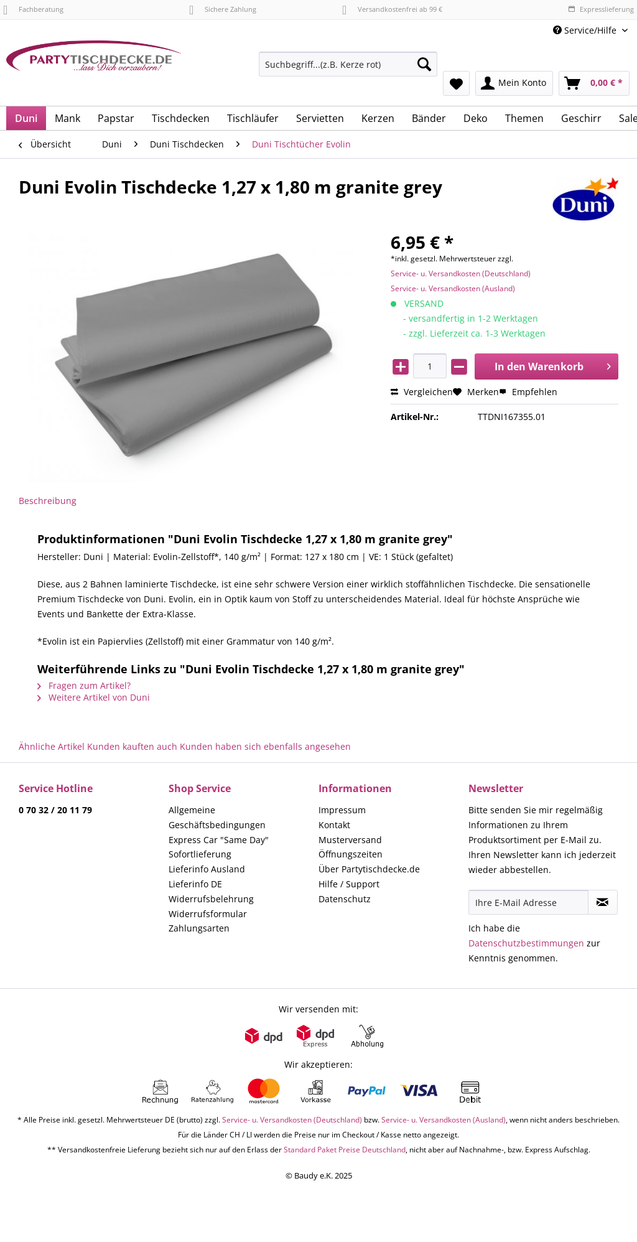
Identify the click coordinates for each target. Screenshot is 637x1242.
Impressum (342, 810)
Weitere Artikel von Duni (93, 697)
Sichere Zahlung (222, 9)
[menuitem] (348, 70)
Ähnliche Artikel (52, 746)
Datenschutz (344, 899)
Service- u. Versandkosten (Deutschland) (461, 273)
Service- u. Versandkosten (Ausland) (453, 288)
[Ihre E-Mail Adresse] (528, 902)
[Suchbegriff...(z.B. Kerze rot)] (348, 64)
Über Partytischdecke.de (369, 869)
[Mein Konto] (514, 83)
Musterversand (350, 840)
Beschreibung (48, 501)
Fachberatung (33, 9)
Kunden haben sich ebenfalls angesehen (265, 746)
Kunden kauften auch (132, 746)
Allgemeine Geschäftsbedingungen (217, 817)
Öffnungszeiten (350, 854)
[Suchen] (424, 64)
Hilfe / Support (348, 884)
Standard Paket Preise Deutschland (345, 1149)
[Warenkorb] (594, 83)
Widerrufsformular (208, 914)
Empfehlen (528, 392)
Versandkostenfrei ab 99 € (392, 9)
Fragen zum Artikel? (84, 685)
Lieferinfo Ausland (207, 869)
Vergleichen (422, 392)
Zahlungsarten (199, 928)
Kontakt (334, 825)
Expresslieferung (601, 9)
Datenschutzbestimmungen (526, 943)
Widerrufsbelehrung (211, 899)
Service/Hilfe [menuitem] (586, 30)
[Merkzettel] (456, 83)
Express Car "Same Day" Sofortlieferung (219, 847)
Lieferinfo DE (195, 884)
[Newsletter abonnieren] (603, 902)
